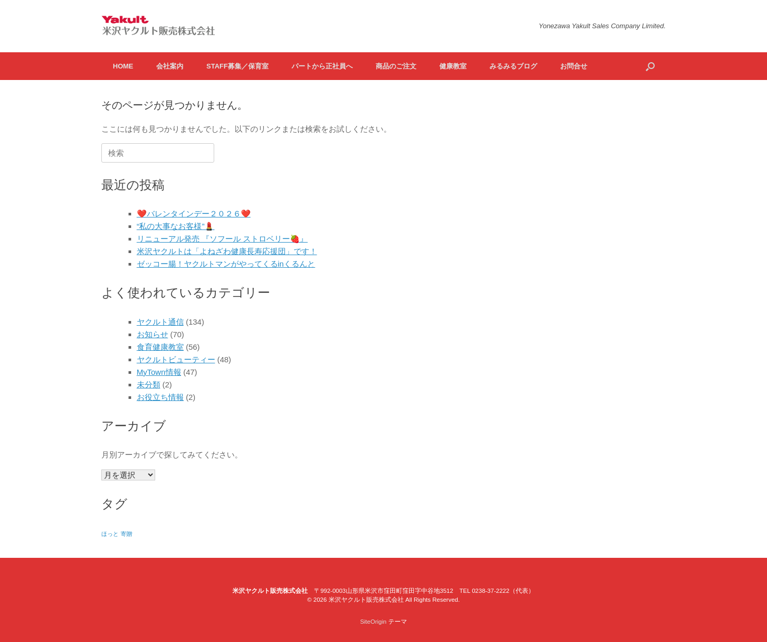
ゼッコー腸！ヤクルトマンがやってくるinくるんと (226, 263)
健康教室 (453, 66)
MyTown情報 (159, 372)
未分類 (148, 384)
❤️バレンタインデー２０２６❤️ (194, 213)
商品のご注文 (396, 66)
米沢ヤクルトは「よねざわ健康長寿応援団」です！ (227, 251)
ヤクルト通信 (160, 321)
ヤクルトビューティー (176, 359)
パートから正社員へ (322, 66)
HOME (123, 66)
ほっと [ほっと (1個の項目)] (110, 534)
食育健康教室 (160, 346)
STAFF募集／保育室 (237, 66)
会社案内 (169, 66)
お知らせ (152, 334)
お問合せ (573, 66)
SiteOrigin (373, 621)
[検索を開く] (650, 66)
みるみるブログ (513, 66)
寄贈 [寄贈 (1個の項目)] (126, 534)
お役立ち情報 (160, 397)
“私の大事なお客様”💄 (176, 226)
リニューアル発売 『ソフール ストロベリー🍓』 (222, 238)
